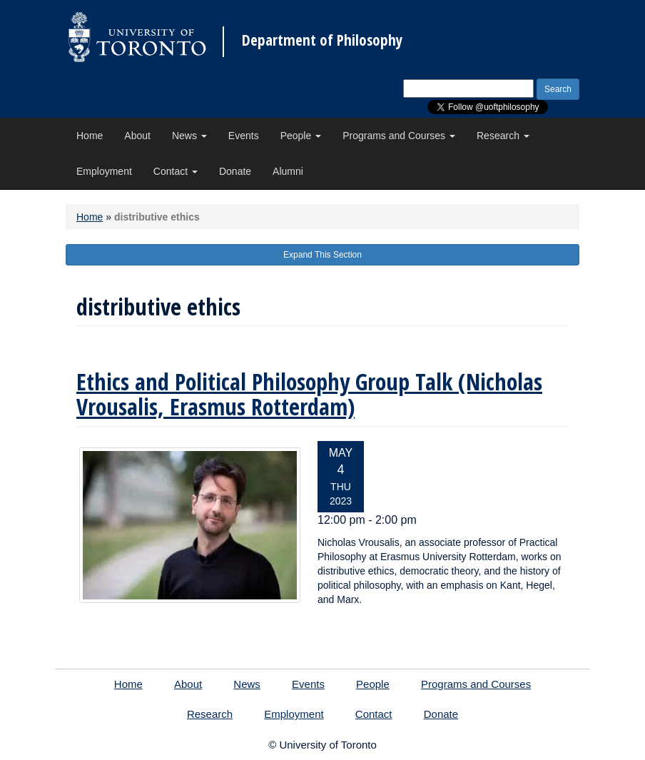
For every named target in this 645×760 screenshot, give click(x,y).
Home (89, 135)
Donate (235, 171)
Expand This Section (322, 255)
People (300, 135)
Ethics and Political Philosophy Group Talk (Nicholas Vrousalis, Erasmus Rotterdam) (309, 394)
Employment (104, 171)
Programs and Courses (398, 135)
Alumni (288, 171)
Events (243, 135)
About (137, 135)
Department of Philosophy (322, 40)
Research (503, 135)
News (189, 135)
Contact (175, 171)
